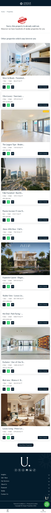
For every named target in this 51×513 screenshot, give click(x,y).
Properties (10, 12)
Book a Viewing (43, 87)
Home (3, 12)
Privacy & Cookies (32, 504)
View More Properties (25, 445)
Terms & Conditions (19, 504)
